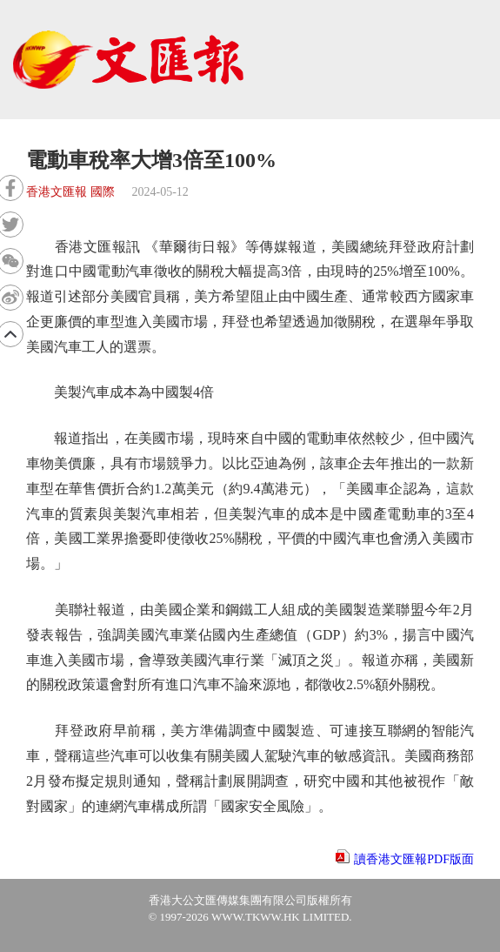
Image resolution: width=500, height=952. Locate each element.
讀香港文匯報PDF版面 (414, 859)
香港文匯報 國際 (70, 191)
